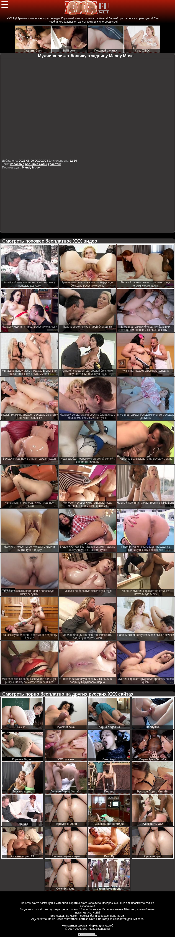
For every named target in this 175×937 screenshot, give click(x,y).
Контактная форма (74, 925)
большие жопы (36, 164)
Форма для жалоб (101, 925)
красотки (54, 164)
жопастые (17, 164)
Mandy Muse (31, 167)
